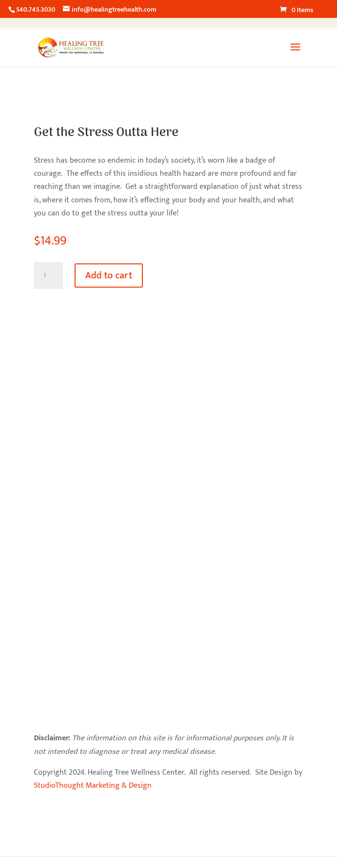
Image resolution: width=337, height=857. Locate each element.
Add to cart (108, 275)
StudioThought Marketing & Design (93, 785)
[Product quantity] (48, 275)
